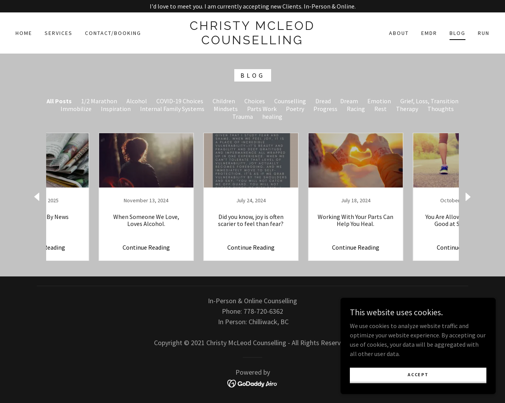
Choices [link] (254, 101)
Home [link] (24, 33)
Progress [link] (325, 109)
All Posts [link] (59, 101)
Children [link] (224, 101)
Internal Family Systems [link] (172, 109)
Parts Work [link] (262, 109)
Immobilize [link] (76, 109)
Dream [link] (349, 101)
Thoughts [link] (440, 109)
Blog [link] (457, 33)
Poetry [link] (295, 109)
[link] (252, 42)
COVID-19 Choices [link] (179, 101)
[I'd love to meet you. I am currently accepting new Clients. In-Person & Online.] (252, 6)
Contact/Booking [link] (113, 33)
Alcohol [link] (136, 101)
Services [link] (59, 33)
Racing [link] (356, 109)
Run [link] (483, 33)
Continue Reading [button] (95, 247)
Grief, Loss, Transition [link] (429, 101)
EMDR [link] (429, 33)
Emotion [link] (379, 101)
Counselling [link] (290, 101)
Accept (418, 374)
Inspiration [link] (116, 109)
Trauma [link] (242, 116)
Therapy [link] (407, 109)
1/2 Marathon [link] (99, 101)
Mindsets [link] (226, 109)
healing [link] (272, 116)
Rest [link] (380, 109)
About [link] (399, 33)
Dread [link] (323, 101)
